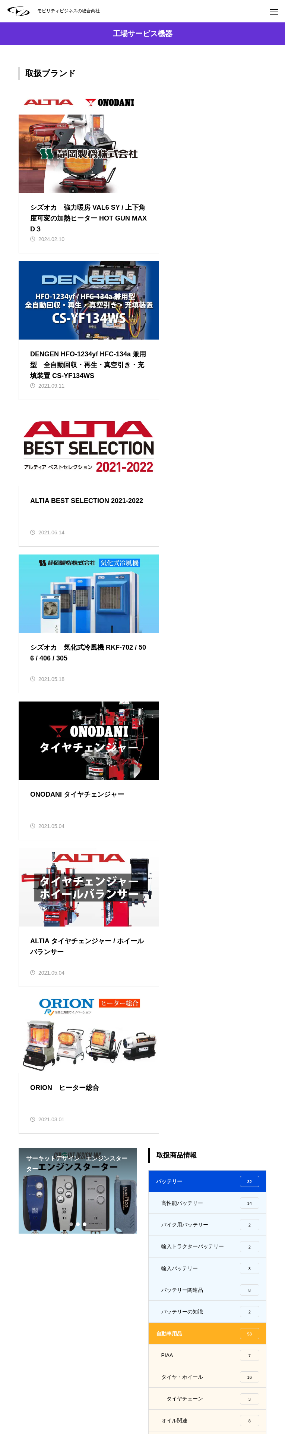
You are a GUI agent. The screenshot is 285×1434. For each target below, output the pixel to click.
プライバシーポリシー (240, 1400)
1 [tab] (71, 795)
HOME (26, 1400)
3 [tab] (85, 795)
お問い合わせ (183, 1400)
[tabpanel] (78, 762)
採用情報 (142, 1400)
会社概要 (106, 1400)
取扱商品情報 (65, 1400)
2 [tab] (78, 795)
